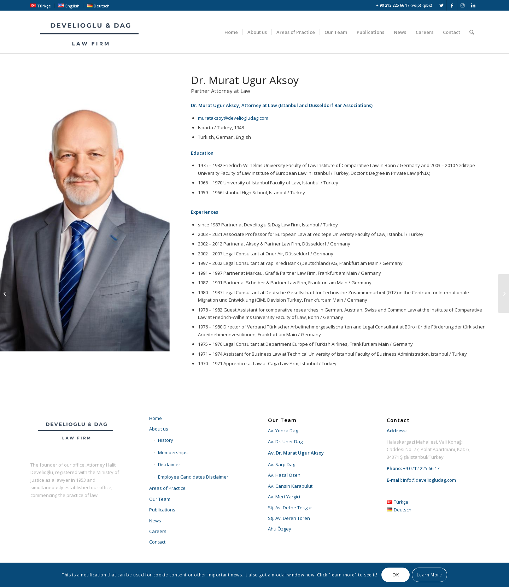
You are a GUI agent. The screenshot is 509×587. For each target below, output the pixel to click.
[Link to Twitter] (441, 5)
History (165, 440)
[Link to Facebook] (452, 5)
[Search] (472, 32)
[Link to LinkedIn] (473, 5)
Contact (157, 542)
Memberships (173, 452)
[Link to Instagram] (462, 5)
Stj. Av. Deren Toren (289, 518)
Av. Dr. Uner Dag (285, 441)
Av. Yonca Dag (283, 430)
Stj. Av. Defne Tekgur (290, 507)
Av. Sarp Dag (281, 464)
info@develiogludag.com (429, 480)
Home (155, 418)
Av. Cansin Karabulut (290, 486)
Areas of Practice (167, 488)
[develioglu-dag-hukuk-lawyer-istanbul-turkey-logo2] (90, 32)
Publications (162, 509)
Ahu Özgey (279, 529)
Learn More (429, 575)
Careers (157, 531)
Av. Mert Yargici (284, 496)
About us (158, 429)
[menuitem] (42, 6)
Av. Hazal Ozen (284, 475)
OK (395, 575)
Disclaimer (169, 464)
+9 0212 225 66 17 (421, 468)
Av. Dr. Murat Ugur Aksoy (296, 453)
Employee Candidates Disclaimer (193, 477)
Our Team (159, 499)
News (155, 520)
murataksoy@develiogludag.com (233, 118)
